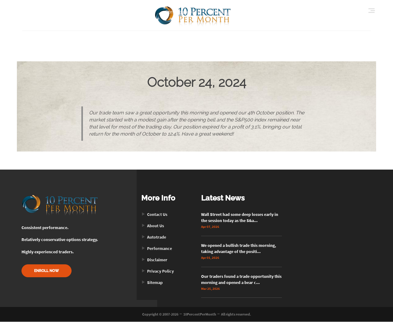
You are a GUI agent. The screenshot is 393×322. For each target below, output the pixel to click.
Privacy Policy (157, 271)
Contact (216, 12)
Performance (178, 12)
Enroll (245, 12)
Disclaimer (154, 260)
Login (275, 12)
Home (116, 12)
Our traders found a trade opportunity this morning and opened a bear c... (241, 280)
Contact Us (154, 214)
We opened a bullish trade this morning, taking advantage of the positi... (238, 249)
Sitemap (152, 283)
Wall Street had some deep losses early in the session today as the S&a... (239, 218)
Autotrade (153, 237)
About (144, 12)
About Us (152, 226)
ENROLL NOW (46, 271)
